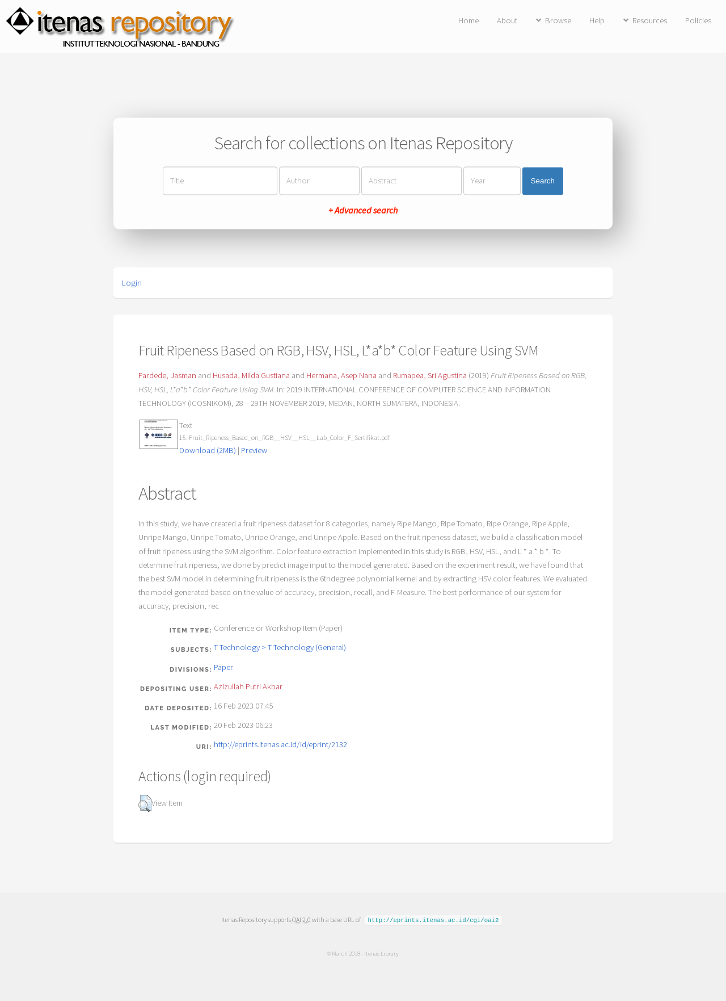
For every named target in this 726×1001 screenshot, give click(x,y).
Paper (223, 667)
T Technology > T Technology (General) (280, 647)
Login (132, 283)
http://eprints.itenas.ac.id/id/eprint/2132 (280, 744)
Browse (558, 20)
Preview (254, 450)
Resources (649, 20)
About (507, 20)
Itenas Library (381, 953)
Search (543, 181)
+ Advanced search (363, 210)
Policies (698, 20)
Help (597, 20)
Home (468, 20)
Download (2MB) (207, 450)
